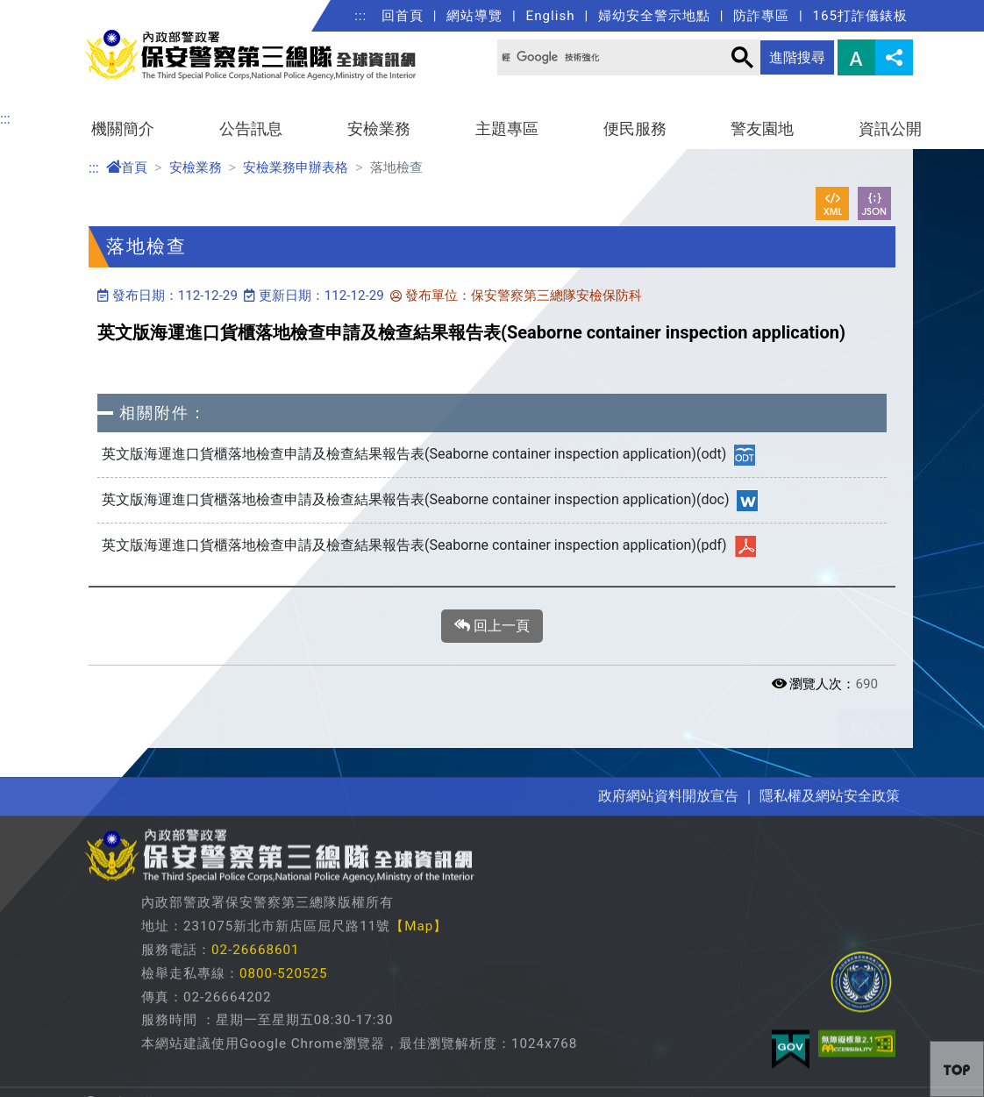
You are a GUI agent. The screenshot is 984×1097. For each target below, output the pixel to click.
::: (360, 16)
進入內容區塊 (42, 10)
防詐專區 (761, 16)
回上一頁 (492, 626)
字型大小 (856, 57)
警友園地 (762, 129)
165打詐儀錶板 (860, 16)
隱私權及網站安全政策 (829, 986)
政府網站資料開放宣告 (668, 986)
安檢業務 (378, 129)
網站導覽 (474, 16)
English (550, 16)
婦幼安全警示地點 (654, 16)
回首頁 (402, 16)
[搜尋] (599, 57)
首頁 (126, 167)
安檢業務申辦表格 (295, 167)
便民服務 (635, 129)
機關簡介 (122, 129)
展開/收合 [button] (897, 728)
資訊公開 (890, 129)
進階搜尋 (797, 57)
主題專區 (506, 129)
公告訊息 (250, 129)
